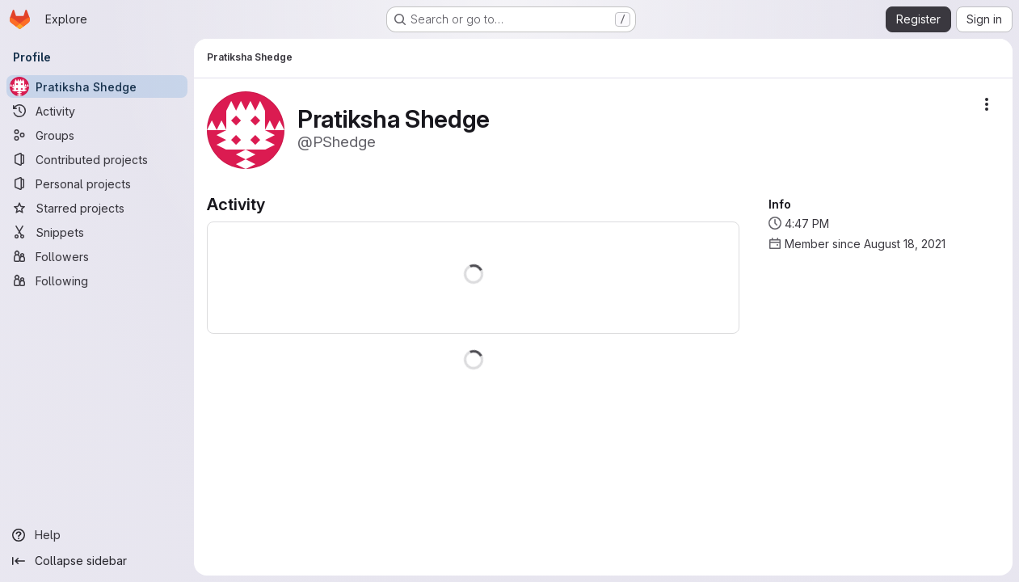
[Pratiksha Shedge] (96, 86)
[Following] (96, 280)
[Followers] (96, 256)
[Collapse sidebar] (96, 561)
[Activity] (96, 110)
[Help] (96, 535)
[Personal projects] (96, 183)
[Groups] (96, 135)
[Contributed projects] (96, 159)
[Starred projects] (96, 207)
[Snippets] (96, 232)
